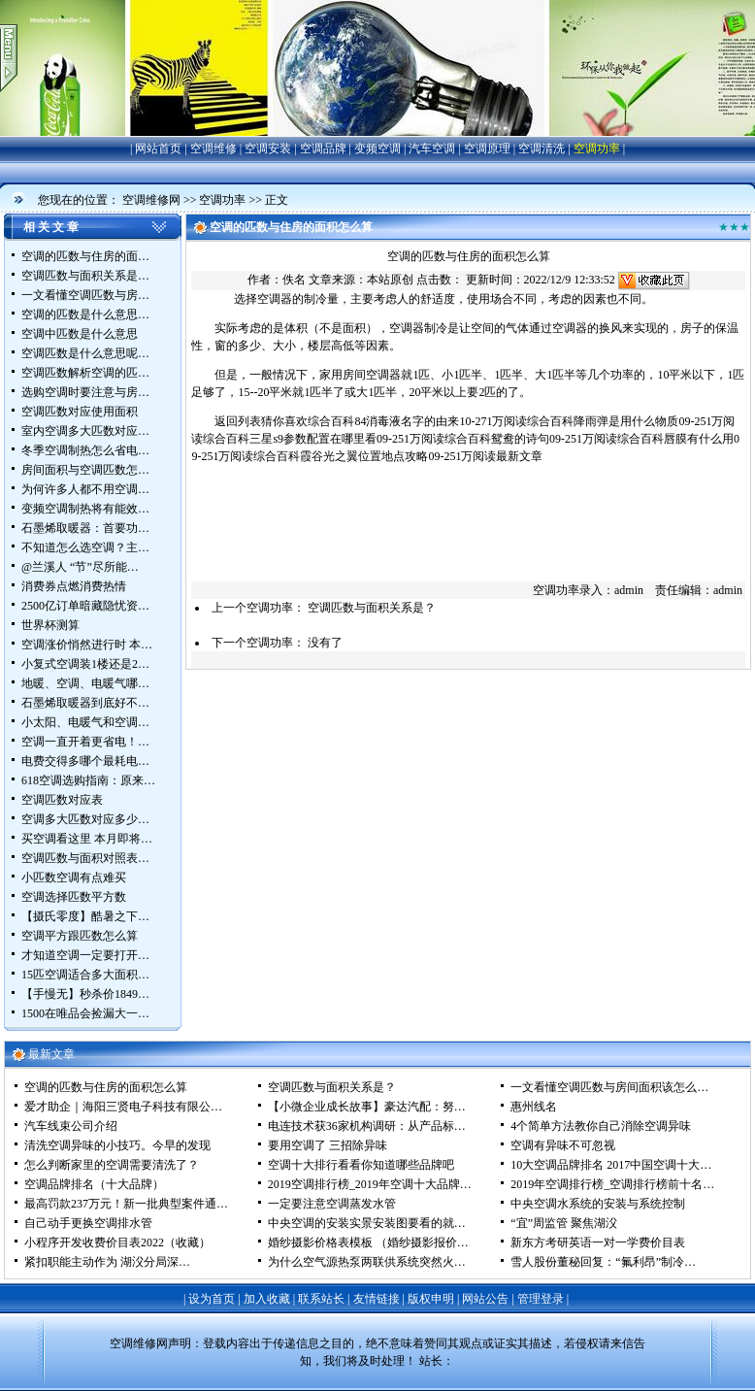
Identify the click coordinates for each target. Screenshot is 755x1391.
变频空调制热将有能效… (85, 508)
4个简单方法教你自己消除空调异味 (600, 1126)
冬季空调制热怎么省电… (85, 450)
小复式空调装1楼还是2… (85, 664)
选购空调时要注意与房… (85, 392)
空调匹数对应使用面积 (79, 411)
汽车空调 (432, 148)
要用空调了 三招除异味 (327, 1145)
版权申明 (431, 1299)
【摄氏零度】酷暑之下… (85, 916)
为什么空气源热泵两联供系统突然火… (367, 1262)
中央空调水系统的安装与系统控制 (597, 1203)
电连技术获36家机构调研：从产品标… (367, 1126)
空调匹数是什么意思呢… (85, 353)
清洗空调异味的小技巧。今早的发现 (117, 1145)
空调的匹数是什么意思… (85, 314)
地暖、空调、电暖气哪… (85, 683)
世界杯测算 (50, 625)
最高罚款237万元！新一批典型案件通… (126, 1203)
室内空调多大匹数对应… (85, 431)
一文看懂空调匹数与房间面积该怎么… (609, 1087)
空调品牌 (323, 148)
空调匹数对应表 (62, 800)
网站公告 (485, 1299)
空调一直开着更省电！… (85, 741)
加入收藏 (267, 1299)
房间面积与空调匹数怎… (85, 470)
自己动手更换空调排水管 (88, 1223)
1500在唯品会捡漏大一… (85, 1013)
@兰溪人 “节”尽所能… (80, 567)
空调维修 (213, 148)
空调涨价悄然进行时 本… (86, 644)
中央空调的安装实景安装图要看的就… (367, 1223)
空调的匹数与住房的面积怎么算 (105, 1087)
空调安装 (268, 148)
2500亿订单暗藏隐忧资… (85, 606)
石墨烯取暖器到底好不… (85, 703)
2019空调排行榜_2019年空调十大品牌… (370, 1184)
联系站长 (321, 1299)
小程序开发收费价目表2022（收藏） (117, 1242)
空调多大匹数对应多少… (85, 819)
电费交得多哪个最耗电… (85, 761)
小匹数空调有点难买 (73, 877)
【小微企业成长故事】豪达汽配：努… (367, 1106)
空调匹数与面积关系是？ (372, 607)
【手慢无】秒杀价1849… (85, 994)
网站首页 (158, 148)
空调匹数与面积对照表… (85, 858)
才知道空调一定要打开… (85, 955)
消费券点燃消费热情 (73, 586)
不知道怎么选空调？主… (85, 547)
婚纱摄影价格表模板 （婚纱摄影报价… (368, 1242)
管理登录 (540, 1299)
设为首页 (211, 1299)
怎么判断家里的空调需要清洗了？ (111, 1165)
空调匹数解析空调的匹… (85, 373)
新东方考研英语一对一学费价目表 (597, 1242)
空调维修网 (151, 200)
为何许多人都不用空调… (85, 489)
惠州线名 (533, 1106)
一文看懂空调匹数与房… (85, 295)
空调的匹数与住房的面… (85, 256)
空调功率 (597, 148)
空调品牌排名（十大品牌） (94, 1184)
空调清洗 (541, 148)
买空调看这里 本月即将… (86, 838)
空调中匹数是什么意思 (79, 334)
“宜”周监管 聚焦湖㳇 (563, 1223)
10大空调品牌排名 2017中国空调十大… (610, 1165)
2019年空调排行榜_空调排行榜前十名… (612, 1184)
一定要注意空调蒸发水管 (332, 1203)
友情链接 (376, 1299)
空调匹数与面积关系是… (85, 275)
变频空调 (377, 148)
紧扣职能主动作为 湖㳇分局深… (107, 1262)
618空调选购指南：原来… (88, 780)
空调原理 (487, 148)
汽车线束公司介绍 (70, 1126)
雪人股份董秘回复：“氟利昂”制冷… (603, 1262)
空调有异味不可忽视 (562, 1145)
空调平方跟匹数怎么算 (79, 936)
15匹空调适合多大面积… (85, 974)
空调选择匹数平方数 (73, 897)
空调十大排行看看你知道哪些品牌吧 (361, 1165)
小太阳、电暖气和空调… (85, 722)
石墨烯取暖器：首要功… (85, 528)
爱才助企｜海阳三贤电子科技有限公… (123, 1106)
